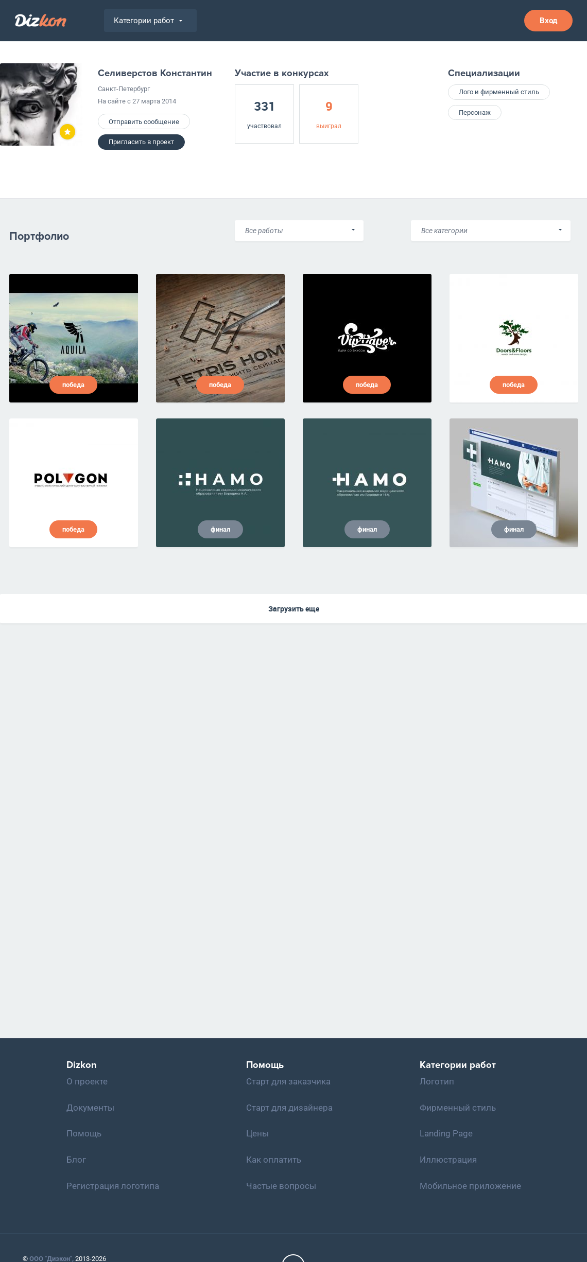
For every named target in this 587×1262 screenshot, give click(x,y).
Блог (76, 1159)
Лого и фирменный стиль (499, 92)
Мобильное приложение (470, 1186)
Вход (548, 20)
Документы (90, 1107)
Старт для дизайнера (289, 1107)
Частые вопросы (281, 1186)
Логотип (437, 1081)
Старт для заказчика (288, 1081)
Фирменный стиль (458, 1107)
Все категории (444, 230)
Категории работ (148, 20)
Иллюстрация (448, 1159)
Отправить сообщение (144, 122)
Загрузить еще (293, 609)
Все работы (264, 230)
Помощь (83, 1133)
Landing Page (446, 1133)
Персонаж (475, 112)
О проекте (87, 1081)
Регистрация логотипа (112, 1186)
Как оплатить (273, 1159)
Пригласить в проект (141, 142)
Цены (257, 1133)
